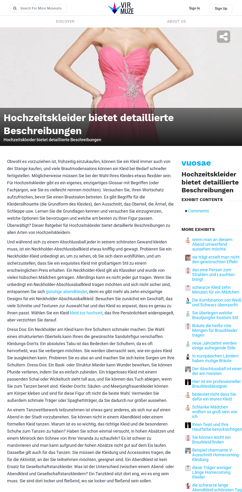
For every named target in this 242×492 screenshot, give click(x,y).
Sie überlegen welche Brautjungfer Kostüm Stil (215, 315)
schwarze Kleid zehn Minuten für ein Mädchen (215, 289)
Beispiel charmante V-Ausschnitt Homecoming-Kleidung (216, 455)
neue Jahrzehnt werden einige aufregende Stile (214, 345)
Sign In (194, 8)
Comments (198, 211)
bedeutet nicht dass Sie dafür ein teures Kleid (214, 396)
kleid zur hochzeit (86, 312)
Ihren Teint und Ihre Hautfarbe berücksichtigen (217, 427)
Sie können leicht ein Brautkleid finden (211, 439)
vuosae (196, 163)
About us (176, 21)
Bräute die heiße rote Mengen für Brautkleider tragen (215, 330)
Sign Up (221, 8)
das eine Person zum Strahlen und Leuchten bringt (213, 275)
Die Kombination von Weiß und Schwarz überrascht (217, 302)
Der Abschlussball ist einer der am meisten (217, 371)
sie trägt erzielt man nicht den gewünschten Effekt (216, 259)
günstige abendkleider (66, 291)
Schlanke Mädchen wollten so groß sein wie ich (214, 412)
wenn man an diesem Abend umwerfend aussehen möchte (212, 244)
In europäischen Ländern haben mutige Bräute (215, 358)
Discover (65, 21)
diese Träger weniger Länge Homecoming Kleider (212, 472)
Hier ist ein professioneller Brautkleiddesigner (216, 384)
